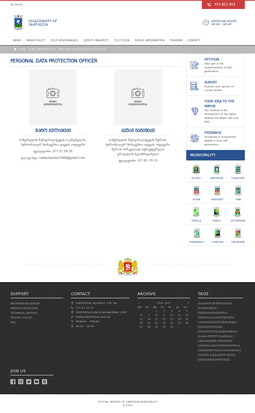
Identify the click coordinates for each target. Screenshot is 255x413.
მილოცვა (222, 359)
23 (164, 322)
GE (12, 4)
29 (156, 326)
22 (156, 322)
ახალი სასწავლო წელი (217, 355)
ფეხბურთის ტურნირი (215, 341)
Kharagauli (197, 241)
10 (172, 315)
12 (187, 315)
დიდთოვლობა (228, 345)
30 (164, 326)
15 (156, 318)
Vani (238, 199)
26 (187, 322)
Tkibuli (216, 220)
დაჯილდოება (209, 331)
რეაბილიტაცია (211, 327)
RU (21, 4)
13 (141, 318)
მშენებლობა (209, 350)
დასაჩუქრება (231, 350)
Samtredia (216, 178)
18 (179, 318)
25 (179, 322)
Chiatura (217, 241)
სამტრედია (208, 308)
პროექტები (208, 322)
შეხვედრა (229, 331)
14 (149, 318)
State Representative (213, 264)
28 (149, 326)
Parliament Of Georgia (86, 264)
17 (172, 318)
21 (149, 322)
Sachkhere (238, 241)
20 (141, 322)
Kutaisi (196, 178)
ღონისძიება (227, 322)
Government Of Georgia (169, 264)
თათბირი (206, 359)
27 (141, 326)
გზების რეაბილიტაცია (216, 317)
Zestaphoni (237, 220)
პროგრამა (207, 345)
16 (164, 318)
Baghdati (217, 199)
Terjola (196, 220)
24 (172, 322)
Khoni (196, 199)
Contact (193, 40)
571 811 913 (225, 4)
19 (187, 318)
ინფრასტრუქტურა (213, 313)
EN (16, 4)
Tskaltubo (238, 178)
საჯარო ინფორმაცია (215, 303)
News (17, 40)
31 (172, 326)
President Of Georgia (42, 264)
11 (179, 315)
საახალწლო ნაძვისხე (216, 336)
